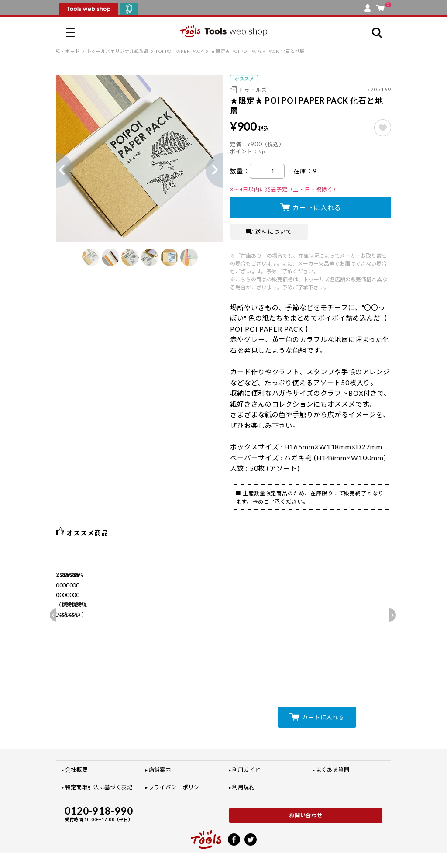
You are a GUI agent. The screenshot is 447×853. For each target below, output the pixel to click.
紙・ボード (68, 51)
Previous (55, 170)
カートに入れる (316, 207)
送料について (269, 231)
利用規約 (243, 760)
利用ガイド (246, 743)
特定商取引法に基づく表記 (99, 760)
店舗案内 (160, 743)
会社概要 (76, 743)
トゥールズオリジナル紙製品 (118, 51)
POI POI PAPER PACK (180, 51)
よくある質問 (333, 743)
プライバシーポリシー (177, 760)
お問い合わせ (306, 789)
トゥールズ (253, 89)
